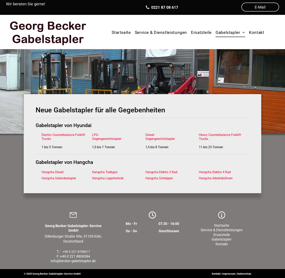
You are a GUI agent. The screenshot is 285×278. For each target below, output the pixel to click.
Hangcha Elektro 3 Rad (161, 172)
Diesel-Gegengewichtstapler (160, 137)
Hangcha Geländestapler (59, 178)
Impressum (228, 273)
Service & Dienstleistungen (222, 230)
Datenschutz (244, 273)
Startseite (221, 225)
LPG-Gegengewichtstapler (106, 137)
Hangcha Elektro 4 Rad (215, 172)
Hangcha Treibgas (105, 172)
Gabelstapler (222, 239)
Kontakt (222, 244)
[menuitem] (121, 32)
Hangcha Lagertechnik (108, 178)
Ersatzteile (221, 235)
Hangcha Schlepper (159, 178)
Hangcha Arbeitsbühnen (216, 178)
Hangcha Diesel (53, 172)
